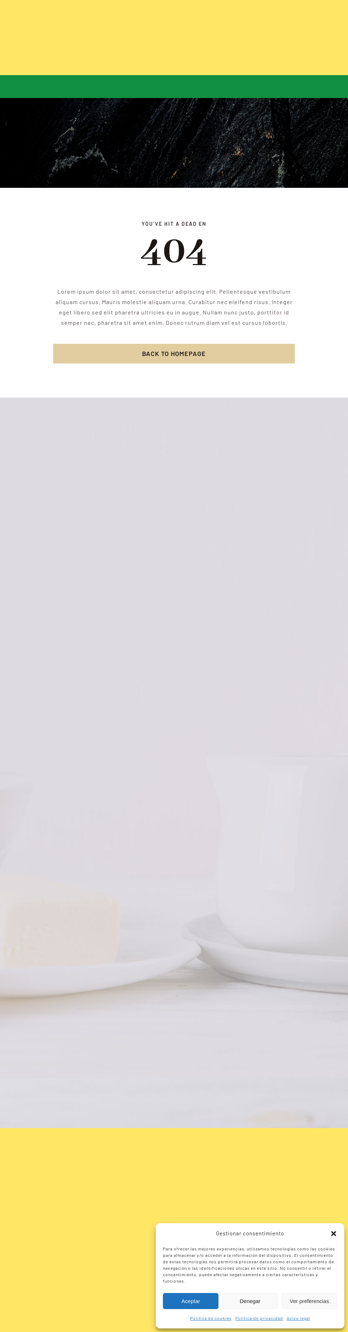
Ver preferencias (309, 1301)
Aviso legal (298, 1318)
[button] (333, 1233)
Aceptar (191, 1301)
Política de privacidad (259, 1318)
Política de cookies (211, 1318)
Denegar (250, 1301)
